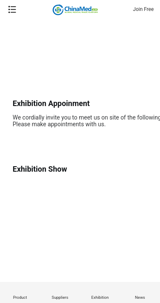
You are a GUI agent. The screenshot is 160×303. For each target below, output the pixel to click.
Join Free (143, 9)
